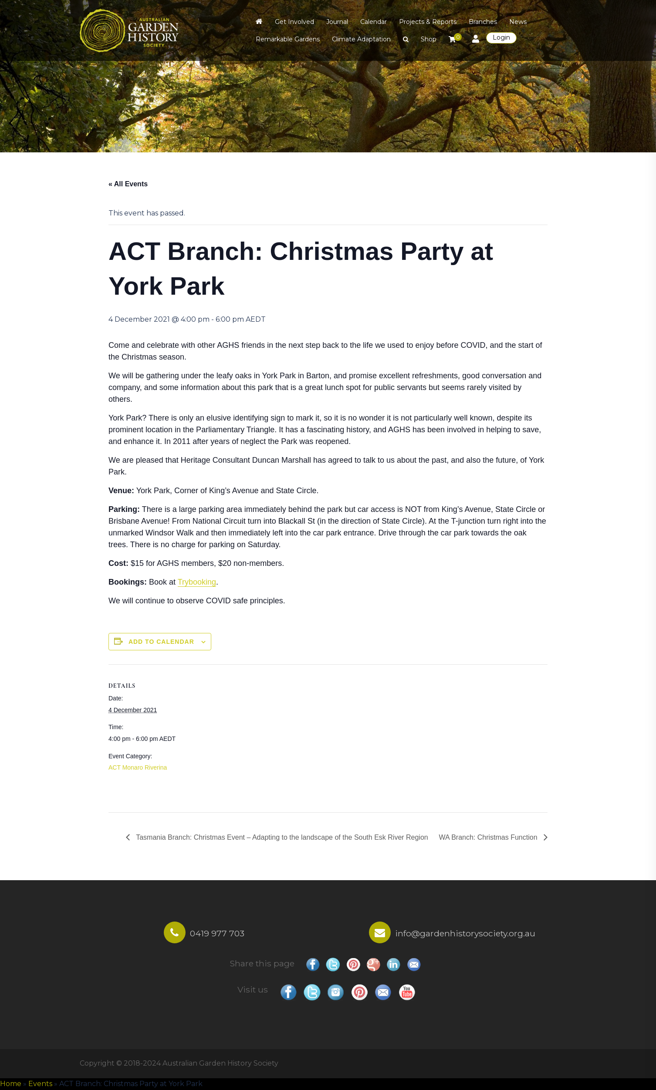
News (518, 22)
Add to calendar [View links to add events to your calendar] (161, 641)
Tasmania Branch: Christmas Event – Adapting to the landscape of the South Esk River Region (281, 837)
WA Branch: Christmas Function (489, 837)
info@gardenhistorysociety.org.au (465, 933)
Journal (337, 22)
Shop (428, 39)
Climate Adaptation (361, 39)
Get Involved (294, 22)
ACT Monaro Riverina (137, 767)
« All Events (128, 184)
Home (10, 1084)
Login (501, 37)
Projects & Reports (427, 22)
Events (40, 1084)
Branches (483, 22)
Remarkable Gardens (288, 39)
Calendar (373, 22)
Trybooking (197, 582)
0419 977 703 (217, 933)
